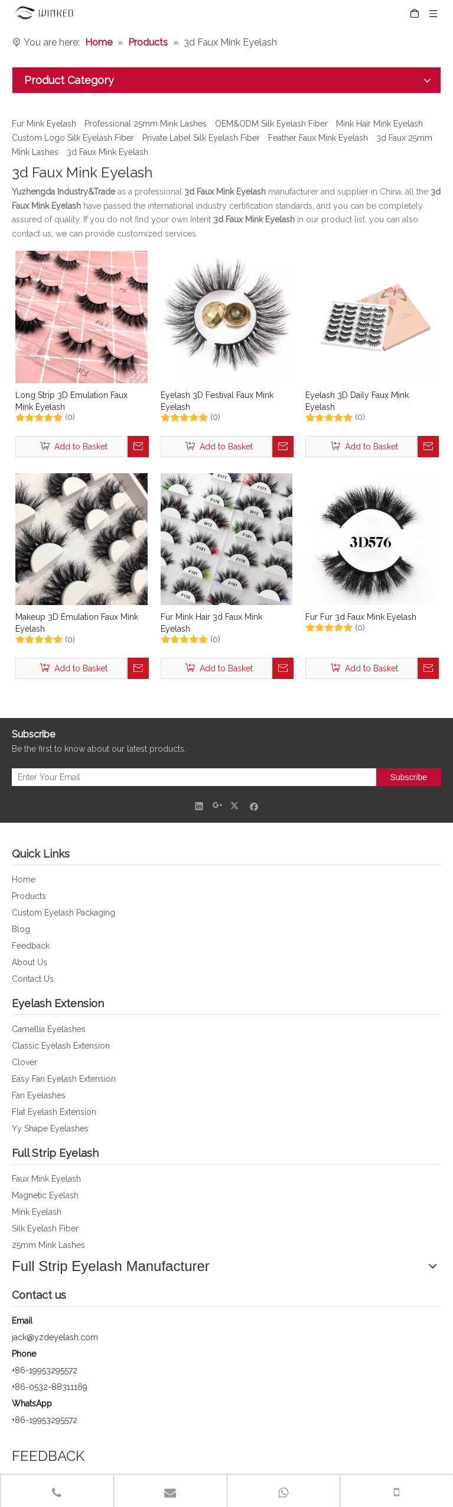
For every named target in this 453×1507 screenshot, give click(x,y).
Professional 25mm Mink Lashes (145, 123)
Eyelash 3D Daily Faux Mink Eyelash (357, 401)
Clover (24, 1062)
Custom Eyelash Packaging (63, 912)
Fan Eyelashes (39, 1095)
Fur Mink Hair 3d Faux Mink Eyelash (211, 622)
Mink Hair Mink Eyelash (379, 123)
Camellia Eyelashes (49, 1029)
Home (23, 879)
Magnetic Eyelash (45, 1195)
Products (29, 896)
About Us (29, 962)
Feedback (31, 945)
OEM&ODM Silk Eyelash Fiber (271, 123)
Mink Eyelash (36, 1212)
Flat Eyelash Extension (54, 1112)
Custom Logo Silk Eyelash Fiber (73, 138)
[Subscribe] (408, 777)
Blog (21, 929)
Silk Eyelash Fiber (45, 1228)
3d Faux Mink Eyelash (107, 152)
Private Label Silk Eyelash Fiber (201, 138)
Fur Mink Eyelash (44, 123)
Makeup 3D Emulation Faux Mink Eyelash (76, 622)
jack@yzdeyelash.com (55, 1337)
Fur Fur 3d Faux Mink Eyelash (360, 617)
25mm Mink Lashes (48, 1245)
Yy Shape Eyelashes (50, 1128)
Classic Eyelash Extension (61, 1045)
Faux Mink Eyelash (46, 1178)
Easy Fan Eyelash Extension (64, 1079)
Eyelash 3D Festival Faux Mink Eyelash (217, 401)
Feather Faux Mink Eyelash (318, 138)
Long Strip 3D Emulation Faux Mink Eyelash (71, 401)
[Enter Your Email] (191, 777)
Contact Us (33, 979)
